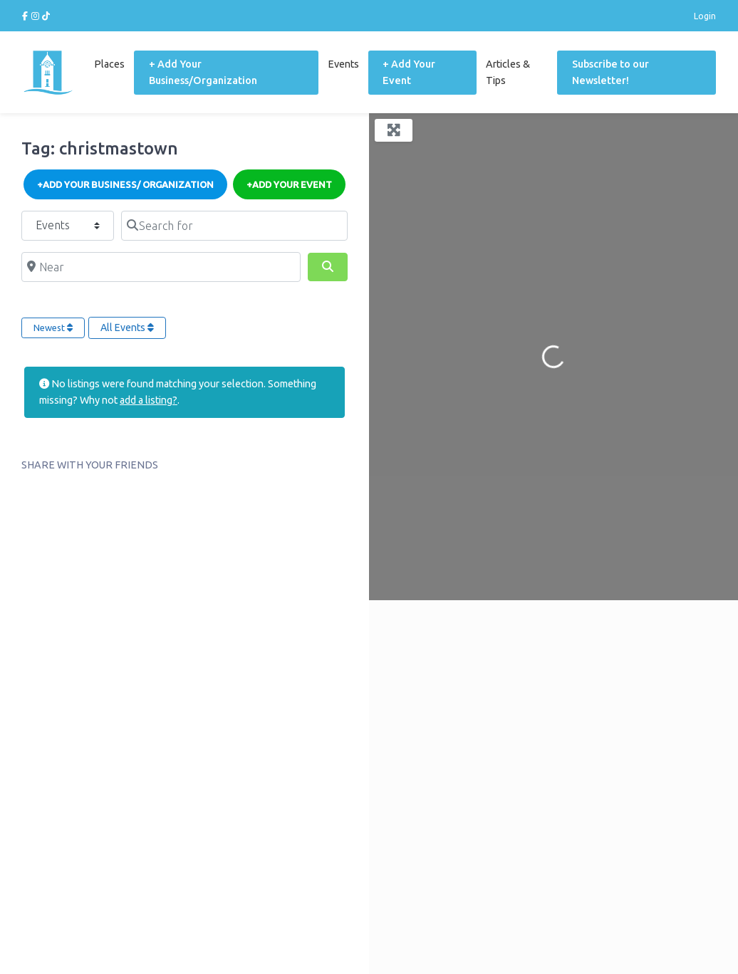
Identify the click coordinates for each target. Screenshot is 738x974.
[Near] (161, 266)
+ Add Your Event (408, 71)
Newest (53, 327)
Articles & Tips (507, 71)
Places (108, 63)
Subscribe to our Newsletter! (609, 71)
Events (342, 63)
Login (705, 16)
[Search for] (234, 225)
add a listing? (148, 399)
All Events (127, 326)
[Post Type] (67, 225)
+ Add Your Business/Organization (201, 71)
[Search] (328, 266)
